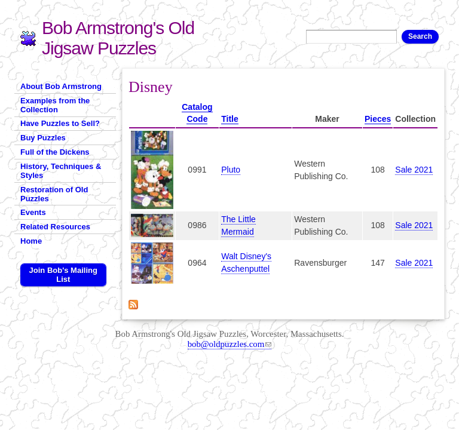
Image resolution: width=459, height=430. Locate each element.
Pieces (378, 119)
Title (229, 119)
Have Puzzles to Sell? (60, 123)
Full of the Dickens (55, 152)
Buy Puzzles (43, 137)
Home (31, 240)
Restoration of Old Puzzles (54, 194)
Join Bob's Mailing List (63, 275)
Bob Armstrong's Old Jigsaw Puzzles (118, 38)
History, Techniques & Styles (60, 171)
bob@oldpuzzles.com (230, 344)
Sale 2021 (414, 169)
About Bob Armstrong (61, 86)
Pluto (230, 169)
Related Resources (55, 226)
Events (33, 212)
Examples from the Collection (55, 105)
